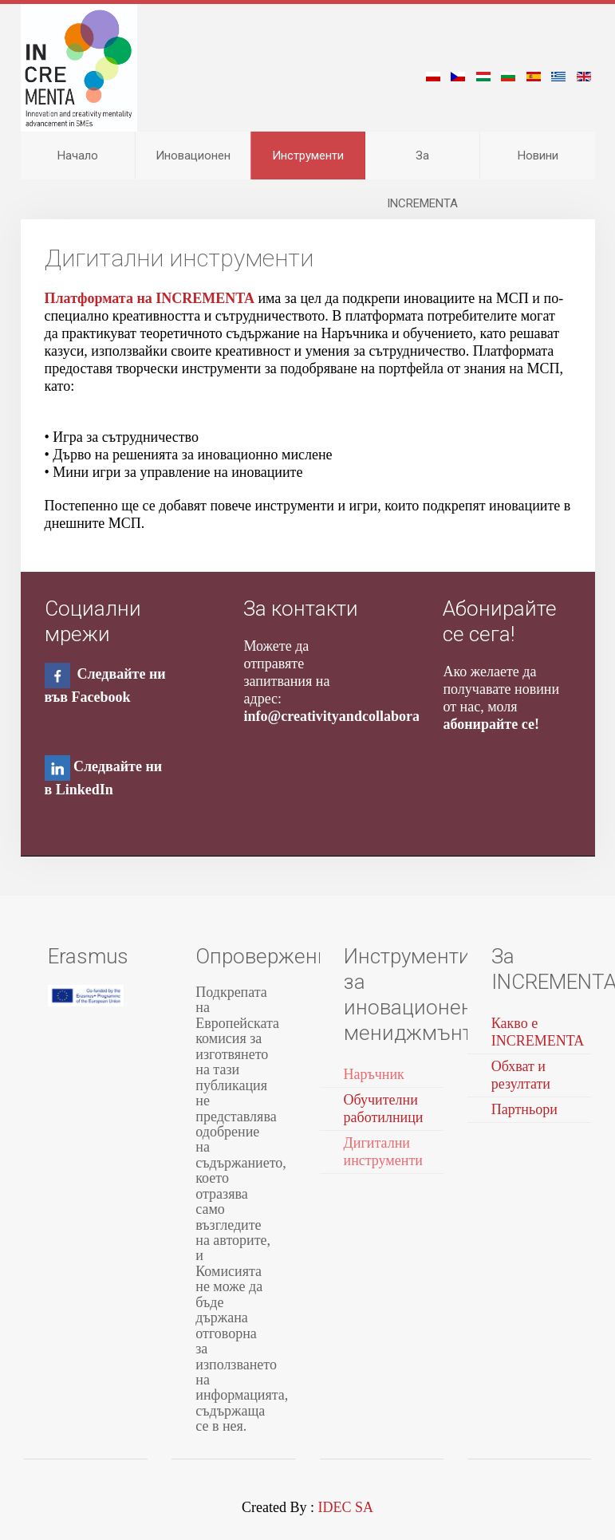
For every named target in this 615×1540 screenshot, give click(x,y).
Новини (538, 155)
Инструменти (308, 155)
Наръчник (374, 1074)
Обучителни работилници (384, 1108)
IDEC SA (345, 1507)
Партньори (524, 1109)
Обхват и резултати (520, 1075)
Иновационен (193, 155)
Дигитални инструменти (383, 1151)
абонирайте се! (490, 724)
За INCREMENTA (422, 163)
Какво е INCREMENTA (538, 1032)
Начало (77, 155)
